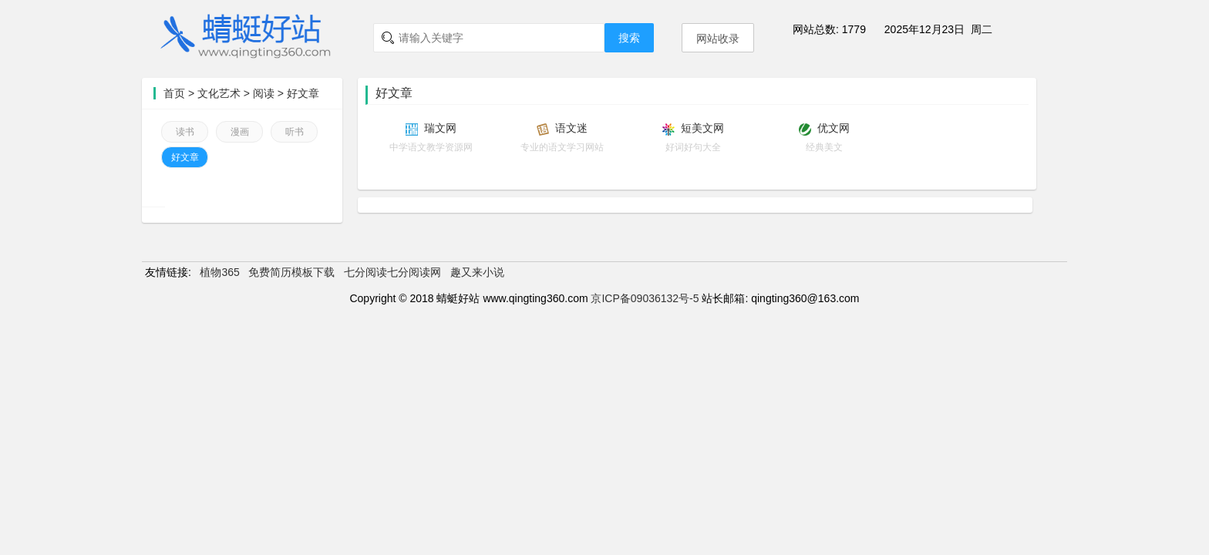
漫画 (240, 131)
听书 (294, 131)
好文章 (303, 93)
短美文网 (702, 128)
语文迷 (571, 128)
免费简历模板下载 (291, 272)
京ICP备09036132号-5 (645, 298)
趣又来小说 (477, 272)
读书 (185, 131)
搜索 (629, 38)
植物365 (219, 272)
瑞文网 (440, 128)
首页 (174, 93)
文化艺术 (219, 93)
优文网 (833, 128)
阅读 (263, 93)
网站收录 (717, 38)
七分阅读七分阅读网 (392, 272)
